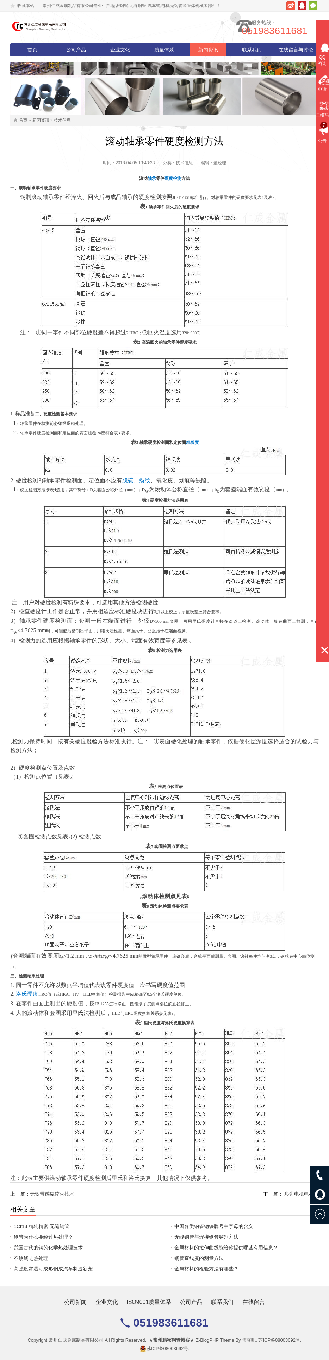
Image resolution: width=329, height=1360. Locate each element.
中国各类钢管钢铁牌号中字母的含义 (213, 1226)
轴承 (152, 178)
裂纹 (144, 480)
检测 (177, 178)
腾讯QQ (302, 5)
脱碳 (128, 480)
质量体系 (164, 50)
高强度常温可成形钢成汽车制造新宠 (53, 1268)
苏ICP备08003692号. (279, 1340)
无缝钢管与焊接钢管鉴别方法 (206, 1237)
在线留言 (253, 1302)
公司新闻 (75, 1302)
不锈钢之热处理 (31, 1258)
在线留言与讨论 (296, 50)
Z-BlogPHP (207, 1340)
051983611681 (286, 30)
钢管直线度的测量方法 (199, 1258)
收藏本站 (25, 5)
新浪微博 (290, 5)
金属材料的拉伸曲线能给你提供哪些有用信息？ (226, 1247)
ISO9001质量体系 (148, 1302)
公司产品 (76, 50)
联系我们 (252, 50)
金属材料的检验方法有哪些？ (206, 1268)
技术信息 (62, 120)
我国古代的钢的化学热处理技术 (48, 1247)
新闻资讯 (208, 50)
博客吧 (249, 1340)
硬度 (168, 178)
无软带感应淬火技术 (52, 1194)
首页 (32, 50)
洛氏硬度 (27, 994)
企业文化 (120, 50)
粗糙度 (192, 442)
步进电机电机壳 (301, 1194)
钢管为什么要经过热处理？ (43, 1237)
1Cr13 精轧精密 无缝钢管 (41, 1226)
